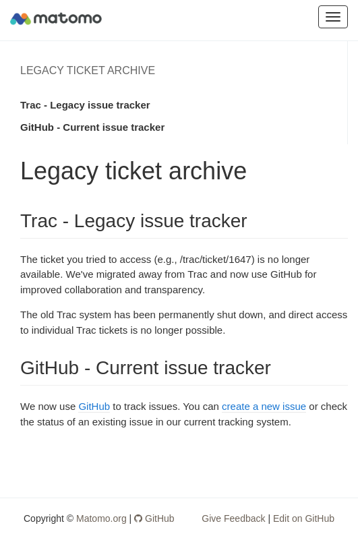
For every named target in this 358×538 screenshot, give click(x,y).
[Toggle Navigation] (333, 16)
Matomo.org (101, 518)
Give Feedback (233, 518)
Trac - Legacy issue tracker (85, 105)
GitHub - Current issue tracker (92, 127)
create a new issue (264, 406)
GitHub (94, 406)
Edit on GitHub (303, 518)
